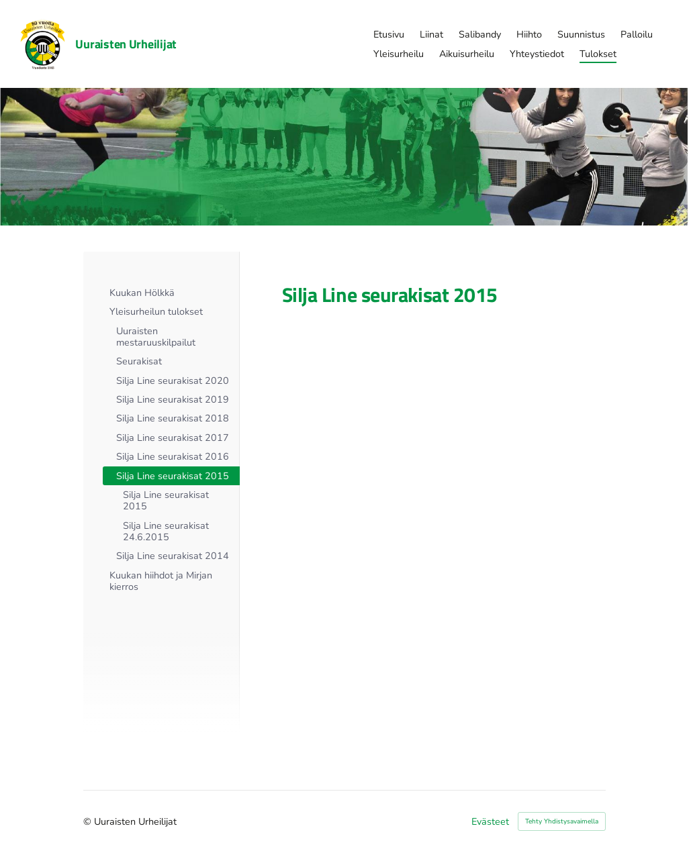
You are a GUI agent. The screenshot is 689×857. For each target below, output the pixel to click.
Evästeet (490, 821)
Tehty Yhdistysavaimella (561, 821)
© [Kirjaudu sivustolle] (88, 821)
